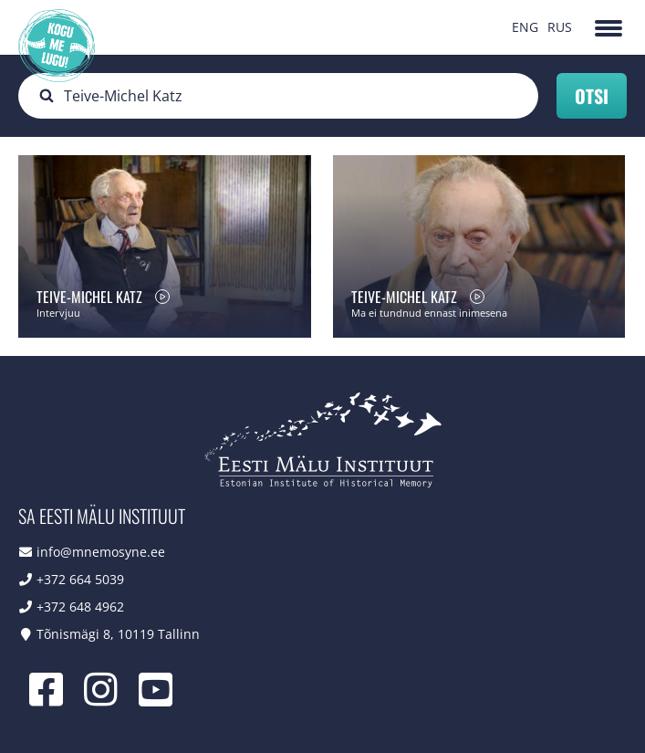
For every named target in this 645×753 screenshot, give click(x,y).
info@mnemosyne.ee (100, 551)
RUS (559, 27)
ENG (525, 27)
